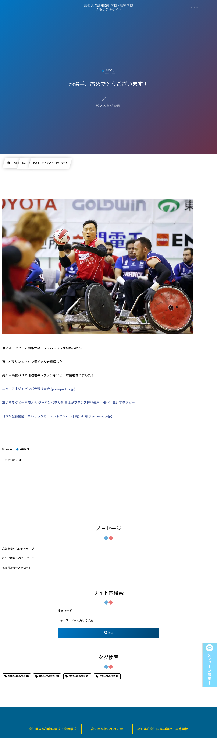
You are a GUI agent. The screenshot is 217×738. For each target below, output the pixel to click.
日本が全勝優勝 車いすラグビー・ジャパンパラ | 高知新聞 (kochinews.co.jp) (57, 416)
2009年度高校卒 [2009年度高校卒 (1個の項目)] (18, 676)
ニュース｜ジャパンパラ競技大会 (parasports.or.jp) (38, 389)
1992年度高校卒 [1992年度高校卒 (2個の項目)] (79, 676)
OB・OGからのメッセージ (18, 558)
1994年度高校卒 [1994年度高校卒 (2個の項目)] (49, 676)
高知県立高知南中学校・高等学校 (53, 729)
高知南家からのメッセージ (18, 549)
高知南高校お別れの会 (107, 729)
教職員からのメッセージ (16, 568)
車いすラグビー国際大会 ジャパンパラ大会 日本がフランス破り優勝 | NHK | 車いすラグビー (68, 403)
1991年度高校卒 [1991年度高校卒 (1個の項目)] (109, 676)
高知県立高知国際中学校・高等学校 (162, 729)
